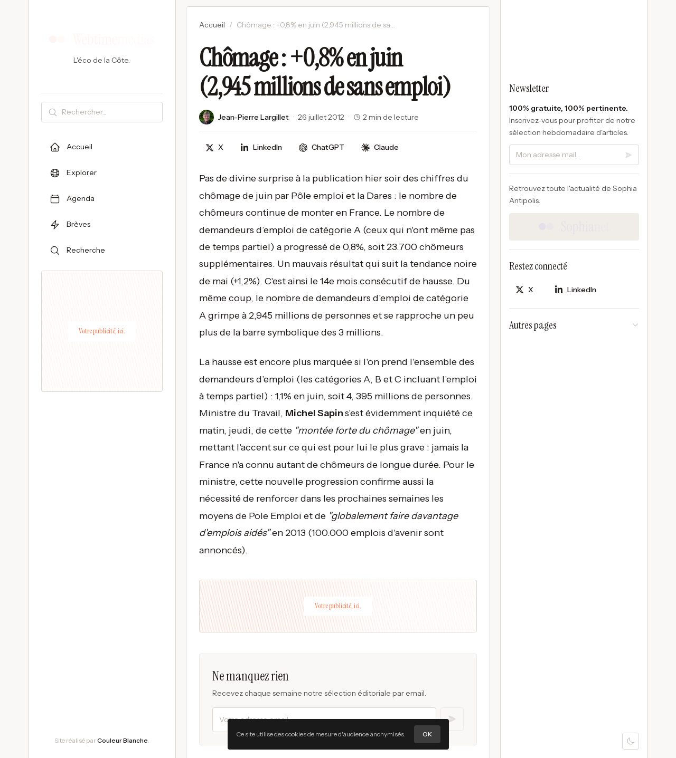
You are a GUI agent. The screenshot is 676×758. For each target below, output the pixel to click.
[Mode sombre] (630, 741)
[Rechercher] (110, 112)
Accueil (212, 25)
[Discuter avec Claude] (380, 147)
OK (427, 734)
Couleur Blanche (122, 740)
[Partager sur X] (214, 147)
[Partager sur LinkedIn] (261, 147)
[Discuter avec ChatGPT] (322, 147)
